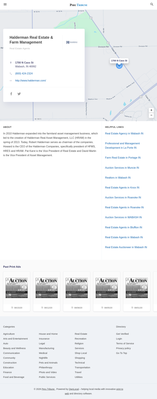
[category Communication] (11, 353)
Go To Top (121, 353)
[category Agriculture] (9, 333)
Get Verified (122, 333)
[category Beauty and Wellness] (14, 348)
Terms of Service (125, 343)
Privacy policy (123, 348)
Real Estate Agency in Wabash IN (124, 133)
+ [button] (151, 110)
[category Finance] (7, 372)
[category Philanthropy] (45, 367)
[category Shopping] (80, 357)
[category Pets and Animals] (48, 362)
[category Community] (9, 357)
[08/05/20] (106, 291)
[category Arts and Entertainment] (15, 338)
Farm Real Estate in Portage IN (123, 157)
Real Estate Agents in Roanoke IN (124, 207)
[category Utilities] (78, 377)
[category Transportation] (82, 367)
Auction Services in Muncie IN (122, 167)
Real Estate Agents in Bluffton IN (123, 227)
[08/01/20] (136, 291)
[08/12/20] (46, 291)
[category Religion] (79, 343)
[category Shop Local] (81, 353)
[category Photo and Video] (48, 372)
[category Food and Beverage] (13, 377)
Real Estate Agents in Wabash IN (124, 237)
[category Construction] (10, 362)
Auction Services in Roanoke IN (123, 197)
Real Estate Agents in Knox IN (122, 187)
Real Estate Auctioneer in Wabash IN (126, 247)
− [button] (151, 115)
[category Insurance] (44, 338)
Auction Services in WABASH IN (123, 217)
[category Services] (79, 348)
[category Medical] (43, 353)
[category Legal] (42, 343)
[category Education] (8, 367)
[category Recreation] (80, 338)
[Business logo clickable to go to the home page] (78, 5)
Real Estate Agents (20, 48)
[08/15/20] (16, 291)
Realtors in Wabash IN (117, 177)
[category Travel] (78, 372)
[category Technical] (80, 362)
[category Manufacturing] (46, 348)
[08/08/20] (76, 291)
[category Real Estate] (81, 333)
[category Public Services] (47, 377)
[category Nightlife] (43, 357)
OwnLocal (74, 389)
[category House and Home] (48, 333)
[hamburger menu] (5, 4)
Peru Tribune (48, 389)
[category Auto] (5, 343)
